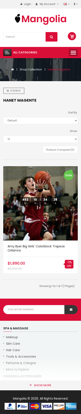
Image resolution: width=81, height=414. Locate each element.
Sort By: (73, 112)
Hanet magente (59, 69)
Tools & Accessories (21, 356)
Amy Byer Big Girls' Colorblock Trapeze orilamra (36, 248)
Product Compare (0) (60, 150)
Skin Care (13, 343)
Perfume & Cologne (21, 363)
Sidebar (14, 90)
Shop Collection (31, 69)
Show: (74, 131)
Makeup (12, 337)
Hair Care (13, 350)
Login (26, 4)
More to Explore (17, 369)
